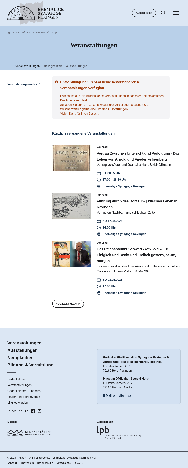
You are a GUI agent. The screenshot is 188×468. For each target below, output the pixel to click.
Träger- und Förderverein (23, 396)
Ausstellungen (144, 12)
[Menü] (176, 13)
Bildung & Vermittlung (30, 364)
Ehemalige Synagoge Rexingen (124, 186)
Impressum (27, 463)
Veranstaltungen (47, 32)
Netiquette (64, 463)
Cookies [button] (79, 463)
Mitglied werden (17, 402)
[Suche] (163, 13)
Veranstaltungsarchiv (68, 303)
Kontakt (12, 463)
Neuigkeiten (19, 357)
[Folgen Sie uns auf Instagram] (39, 411)
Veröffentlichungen (19, 385)
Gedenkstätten (16, 379)
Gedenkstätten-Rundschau (24, 391)
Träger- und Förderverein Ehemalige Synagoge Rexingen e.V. (57, 457)
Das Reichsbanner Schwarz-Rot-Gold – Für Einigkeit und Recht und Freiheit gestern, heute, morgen (136, 255)
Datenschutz (45, 463)
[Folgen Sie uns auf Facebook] (33, 411)
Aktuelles (23, 32)
